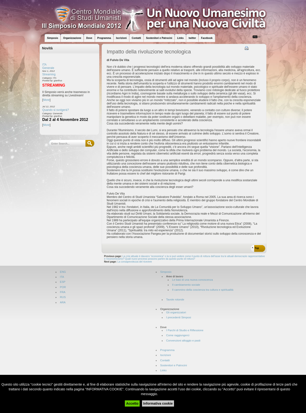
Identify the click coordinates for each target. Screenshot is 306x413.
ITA (44, 64)
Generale (48, 68)
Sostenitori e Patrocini (173, 365)
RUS (63, 297)
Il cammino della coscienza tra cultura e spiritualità (202, 290)
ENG (63, 272)
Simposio (165, 272)
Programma (167, 350)
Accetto (132, 403)
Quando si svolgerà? (55, 110)
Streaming (48, 74)
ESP (62, 282)
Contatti (165, 360)
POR (63, 287)
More (46, 100)
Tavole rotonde (175, 299)
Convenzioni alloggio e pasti (183, 340)
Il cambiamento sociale (186, 285)
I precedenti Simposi (178, 317)
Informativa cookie (158, 403)
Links (163, 370)
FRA (62, 292)
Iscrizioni (165, 355)
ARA (63, 302)
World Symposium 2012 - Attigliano (158, 16)
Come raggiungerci (177, 335)
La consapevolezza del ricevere (135, 261)
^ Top (255, 248)
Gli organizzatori (176, 312)
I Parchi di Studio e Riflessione (184, 330)
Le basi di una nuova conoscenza (192, 280)
